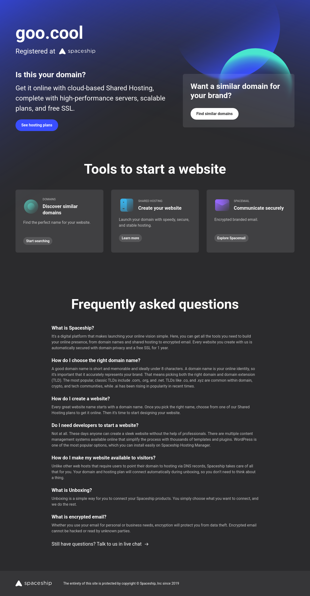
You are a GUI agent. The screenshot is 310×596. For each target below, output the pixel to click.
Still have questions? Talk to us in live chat (100, 544)
